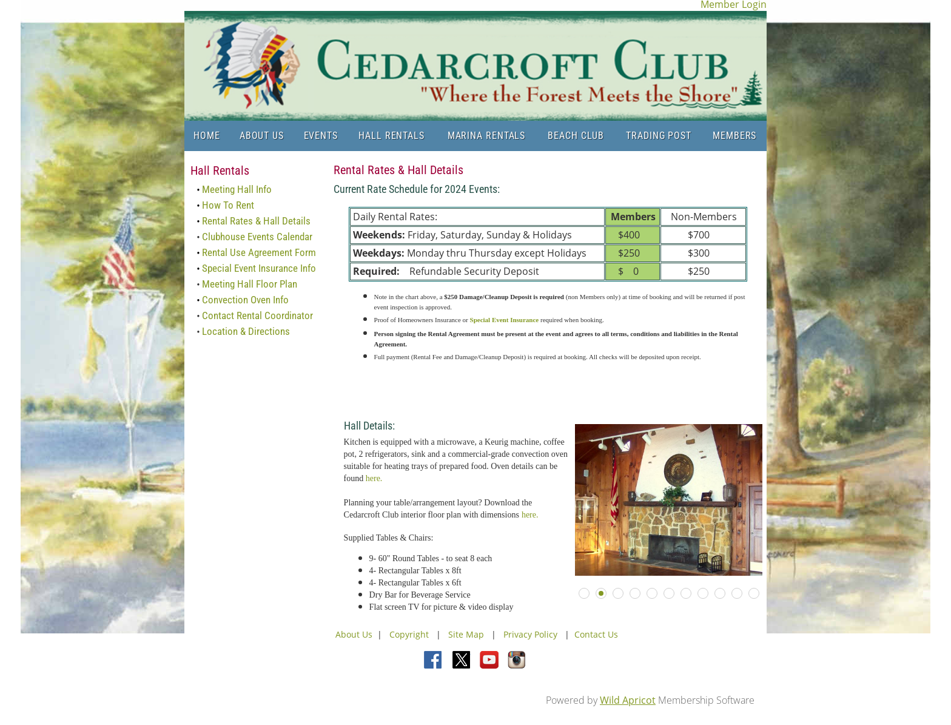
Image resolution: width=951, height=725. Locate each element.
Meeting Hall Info (237, 189)
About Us (353, 634)
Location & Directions (246, 331)
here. (374, 478)
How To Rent (228, 205)
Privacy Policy (530, 634)
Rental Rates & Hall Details (256, 221)
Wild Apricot (628, 700)
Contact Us (596, 634)
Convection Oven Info (245, 300)
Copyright (410, 634)
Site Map (466, 634)
